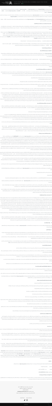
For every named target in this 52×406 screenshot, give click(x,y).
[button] (26, 404)
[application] (20, 3)
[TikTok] (24, 400)
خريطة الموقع (23, 397)
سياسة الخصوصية (29, 397)
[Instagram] (27, 400)
